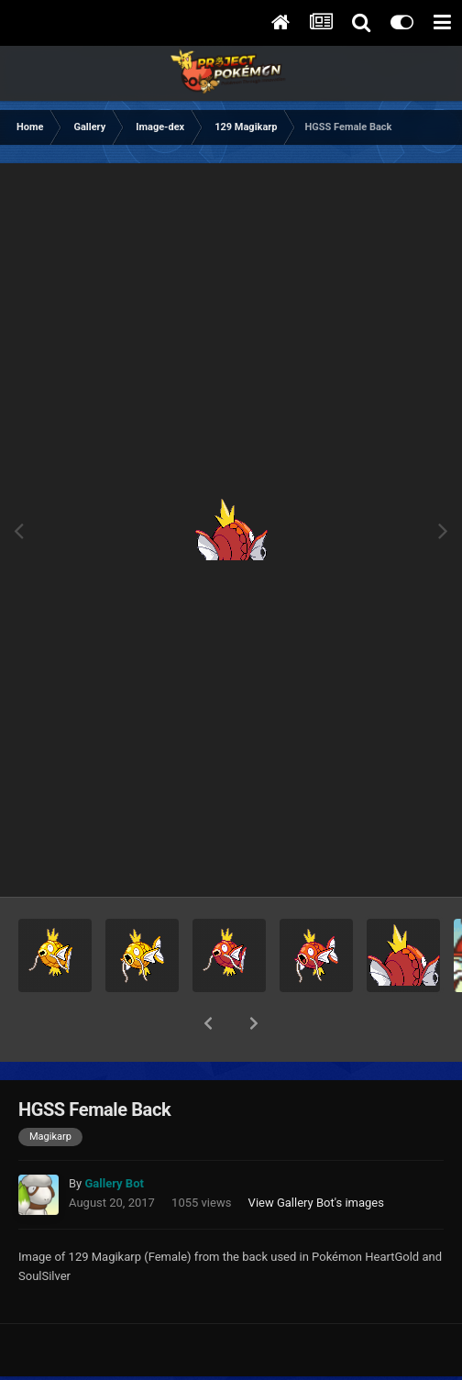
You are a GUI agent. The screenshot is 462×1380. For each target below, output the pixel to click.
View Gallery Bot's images (316, 1155)
